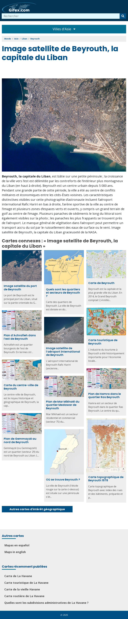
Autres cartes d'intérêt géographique (37, 509)
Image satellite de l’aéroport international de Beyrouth (63, 351)
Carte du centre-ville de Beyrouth (21, 386)
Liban (24, 38)
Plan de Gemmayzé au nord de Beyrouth (20, 440)
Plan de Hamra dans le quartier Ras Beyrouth (104, 395)
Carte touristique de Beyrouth (102, 341)
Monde (7, 38)
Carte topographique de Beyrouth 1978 (105, 478)
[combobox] (61, 16)
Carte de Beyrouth (101, 283)
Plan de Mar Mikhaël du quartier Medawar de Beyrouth (62, 405)
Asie (16, 38)
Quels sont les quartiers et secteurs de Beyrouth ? (63, 292)
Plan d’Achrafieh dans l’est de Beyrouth (20, 337)
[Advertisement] (58, 71)
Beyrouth (35, 38)
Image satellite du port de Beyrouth (20, 287)
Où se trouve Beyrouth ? (63, 479)
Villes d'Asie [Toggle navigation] (64, 29)
